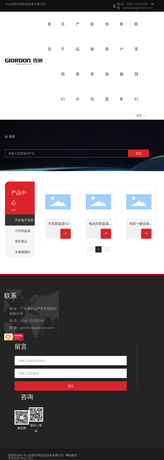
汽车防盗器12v (59, 224)
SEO (30, 458)
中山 (23, 458)
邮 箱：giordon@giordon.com (31, 328)
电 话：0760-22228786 (26, 321)
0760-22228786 (137, 4)
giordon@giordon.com (138, 7)
